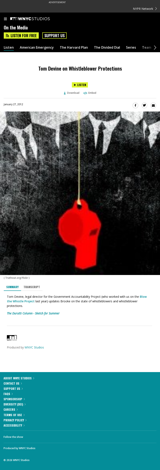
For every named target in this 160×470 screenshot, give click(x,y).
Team (146, 47)
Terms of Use (14, 415)
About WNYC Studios (19, 378)
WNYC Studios (34, 347)
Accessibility (14, 425)
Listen (9, 47)
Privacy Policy (15, 420)
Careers (11, 409)
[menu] (5, 19)
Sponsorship (14, 399)
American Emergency (37, 47)
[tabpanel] (80, 305)
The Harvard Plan (74, 47)
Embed (89, 93)
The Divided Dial (107, 47)
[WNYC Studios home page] (35, 19)
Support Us (54, 35)
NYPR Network (145, 9)
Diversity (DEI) (15, 404)
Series (131, 47)
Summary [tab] (12, 287)
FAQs (8, 393)
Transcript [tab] (32, 287)
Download (72, 93)
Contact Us (13, 383)
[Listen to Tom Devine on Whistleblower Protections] (80, 84)
